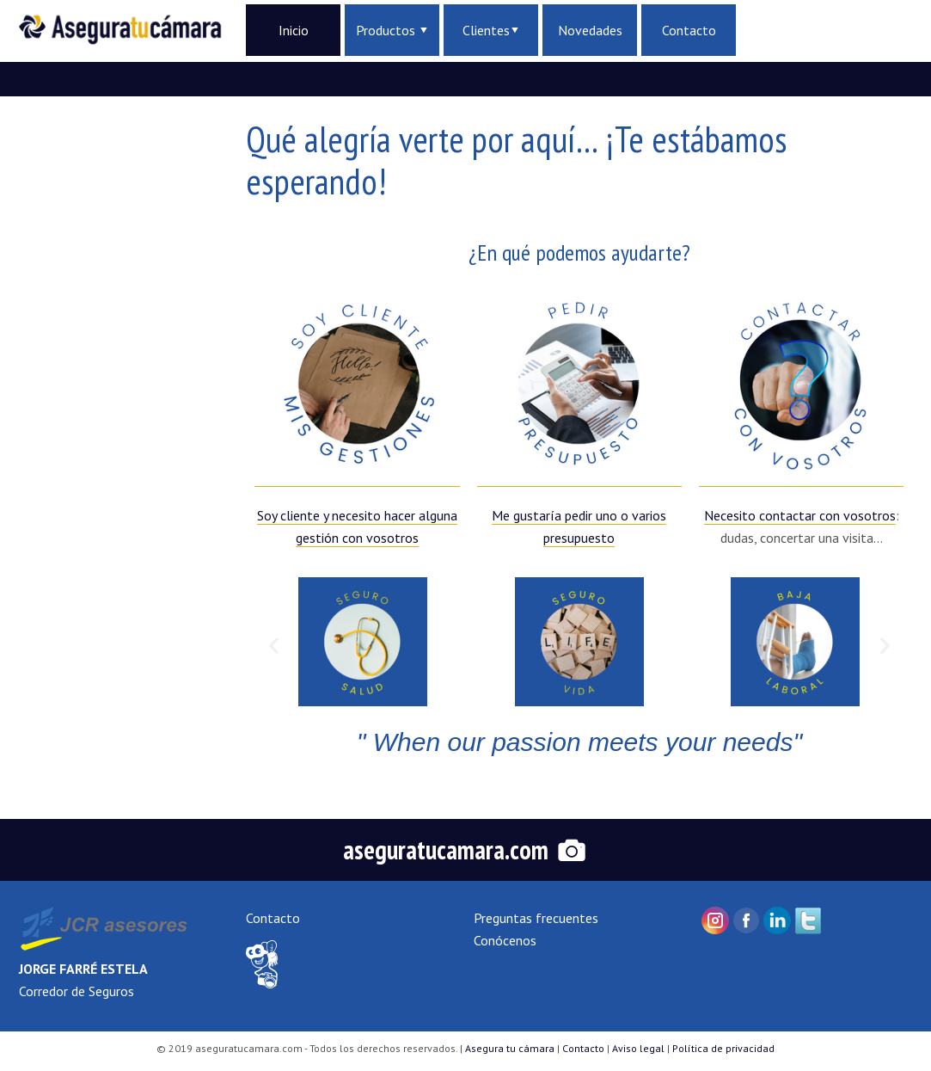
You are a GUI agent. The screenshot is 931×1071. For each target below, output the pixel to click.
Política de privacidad (723, 1048)
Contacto (689, 30)
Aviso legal (638, 1048)
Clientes (490, 30)
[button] (274, 645)
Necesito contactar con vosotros (800, 515)
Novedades (590, 30)
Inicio (294, 30)
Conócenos (505, 940)
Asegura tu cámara (509, 1048)
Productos (391, 30)
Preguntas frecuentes (536, 917)
